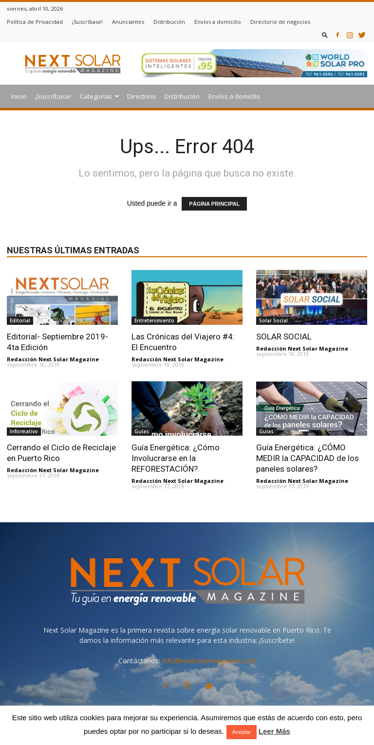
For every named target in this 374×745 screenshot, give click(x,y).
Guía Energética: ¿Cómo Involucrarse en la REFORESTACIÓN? (175, 458)
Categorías (99, 96)
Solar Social (273, 320)
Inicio (18, 96)
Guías (141, 431)
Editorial (20, 320)
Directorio (141, 96)
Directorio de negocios (280, 21)
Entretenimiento (154, 320)
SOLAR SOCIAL (284, 336)
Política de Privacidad (35, 21)
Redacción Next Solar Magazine (53, 359)
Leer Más (274, 731)
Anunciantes (128, 21)
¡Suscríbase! (87, 21)
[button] (325, 34)
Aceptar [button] (241, 732)
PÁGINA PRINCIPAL (214, 204)
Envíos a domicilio (217, 21)
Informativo (24, 431)
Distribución (169, 21)
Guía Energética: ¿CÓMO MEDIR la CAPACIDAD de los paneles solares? (307, 458)
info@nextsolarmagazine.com (209, 660)
